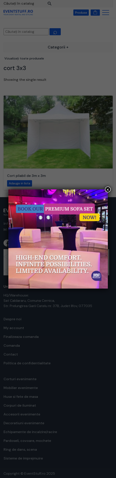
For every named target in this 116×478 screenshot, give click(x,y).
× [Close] (107, 189)
